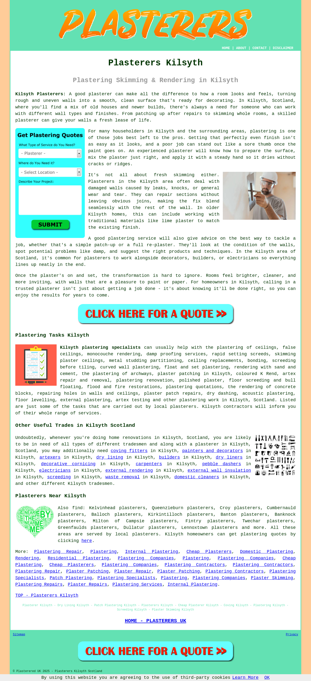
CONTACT (259, 48)
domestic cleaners (196, 477)
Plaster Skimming (272, 578)
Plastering (103, 551)
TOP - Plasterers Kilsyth (46, 595)
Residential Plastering (78, 558)
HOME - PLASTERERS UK (155, 621)
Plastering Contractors (195, 564)
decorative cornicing (68, 464)
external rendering (129, 470)
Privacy (292, 634)
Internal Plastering (151, 551)
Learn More (245, 677)
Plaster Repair (133, 571)
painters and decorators (212, 450)
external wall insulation (219, 470)
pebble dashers (221, 464)
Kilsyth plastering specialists (100, 347)
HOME (226, 48)
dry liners (229, 457)
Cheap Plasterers (209, 551)
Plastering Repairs (38, 584)
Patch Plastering (71, 578)
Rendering (27, 558)
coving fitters (129, 450)
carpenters (149, 464)
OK (267, 677)
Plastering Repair (58, 551)
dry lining (109, 457)
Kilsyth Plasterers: (40, 94)
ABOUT (241, 48)
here (86, 540)
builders (169, 457)
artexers (50, 457)
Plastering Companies (146, 558)
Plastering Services (137, 584)
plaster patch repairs (172, 393)
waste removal (122, 477)
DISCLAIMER (283, 48)
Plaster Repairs (87, 584)
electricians (55, 470)
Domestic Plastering (266, 551)
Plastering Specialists (126, 578)
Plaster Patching (87, 571)
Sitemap (19, 634)
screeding (59, 477)
